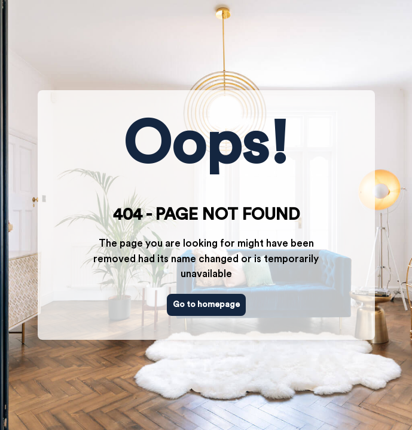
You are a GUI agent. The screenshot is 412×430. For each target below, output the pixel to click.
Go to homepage (206, 304)
